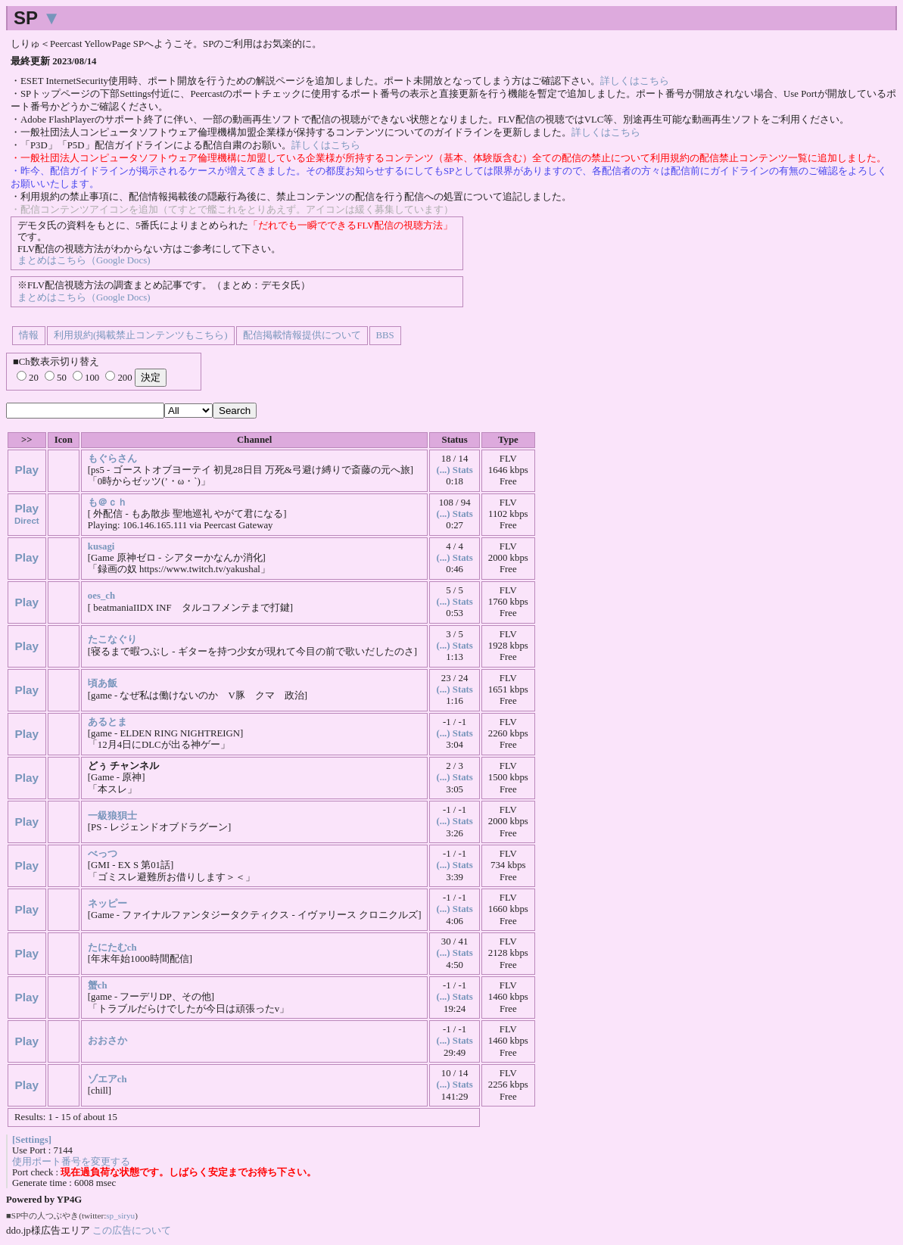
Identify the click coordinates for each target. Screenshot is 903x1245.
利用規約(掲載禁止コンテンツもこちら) (141, 335)
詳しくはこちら (634, 81)
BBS (385, 335)
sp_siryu (120, 1215)
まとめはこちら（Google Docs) (83, 260)
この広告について (131, 1230)
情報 (29, 335)
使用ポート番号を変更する (71, 1161)
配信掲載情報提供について (302, 335)
